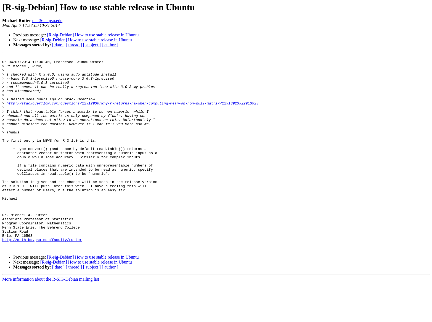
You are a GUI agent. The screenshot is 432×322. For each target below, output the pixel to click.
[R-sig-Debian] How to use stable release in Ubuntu (93, 35)
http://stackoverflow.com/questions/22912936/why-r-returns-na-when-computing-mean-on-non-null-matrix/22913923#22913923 (133, 113)
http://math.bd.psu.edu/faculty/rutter (42, 276)
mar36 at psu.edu (47, 20)
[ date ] (58, 44)
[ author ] (110, 44)
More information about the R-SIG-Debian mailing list (50, 317)
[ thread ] (74, 44)
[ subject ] (92, 44)
